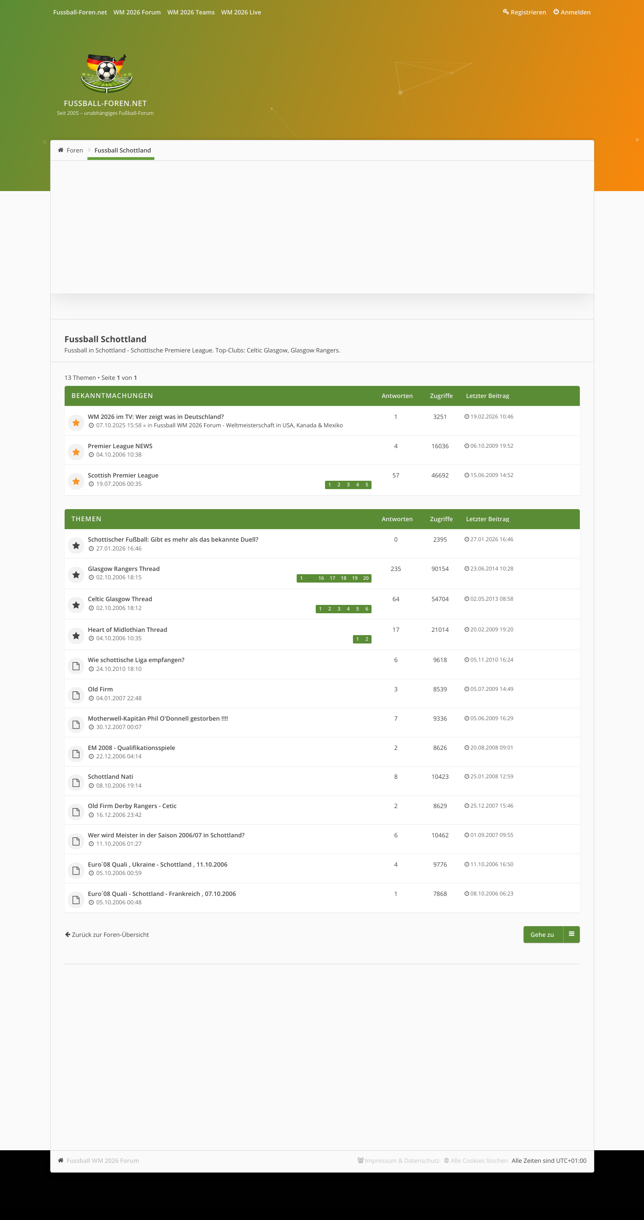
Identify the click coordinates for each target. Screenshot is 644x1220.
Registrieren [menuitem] (528, 12)
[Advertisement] (322, 1043)
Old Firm (100, 689)
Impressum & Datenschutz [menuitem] (402, 1160)
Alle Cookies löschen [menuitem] (479, 1160)
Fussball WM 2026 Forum (103, 1160)
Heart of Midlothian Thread (127, 630)
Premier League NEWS (120, 446)
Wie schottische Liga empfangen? (136, 660)
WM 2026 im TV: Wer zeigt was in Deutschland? (156, 417)
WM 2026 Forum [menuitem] (137, 12)
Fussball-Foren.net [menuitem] (80, 12)
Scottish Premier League (123, 475)
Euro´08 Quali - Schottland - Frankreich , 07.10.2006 (162, 894)
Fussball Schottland (122, 150)
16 (321, 578)
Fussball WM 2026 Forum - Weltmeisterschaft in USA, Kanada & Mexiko (248, 425)
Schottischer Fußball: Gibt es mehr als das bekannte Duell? (173, 540)
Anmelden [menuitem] (576, 12)
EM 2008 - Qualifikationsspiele (131, 748)
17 (332, 578)
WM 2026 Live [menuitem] (241, 12)
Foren (75, 150)
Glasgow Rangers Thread (124, 569)
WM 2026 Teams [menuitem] (191, 12)
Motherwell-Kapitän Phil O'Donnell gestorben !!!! (158, 719)
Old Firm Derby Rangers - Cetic (132, 806)
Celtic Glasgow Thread (120, 599)
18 (343, 578)
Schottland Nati (110, 777)
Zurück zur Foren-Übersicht (110, 934)
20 (366, 578)
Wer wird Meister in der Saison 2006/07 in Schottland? (166, 835)
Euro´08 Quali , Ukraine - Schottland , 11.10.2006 (157, 865)
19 (355, 578)
